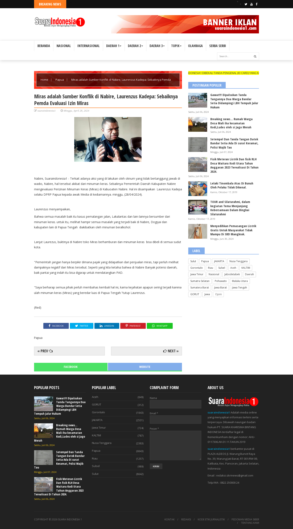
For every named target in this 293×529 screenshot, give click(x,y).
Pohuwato (221, 281)
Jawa (207, 294)
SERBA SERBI (217, 45)
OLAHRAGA (195, 45)
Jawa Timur (196, 274)
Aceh (233, 268)
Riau (210, 268)
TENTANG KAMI (250, 522)
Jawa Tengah (239, 287)
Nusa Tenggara (238, 261)
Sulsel (221, 268)
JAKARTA (219, 261)
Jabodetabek (232, 274)
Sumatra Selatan (199, 281)
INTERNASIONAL (88, 45)
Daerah (249, 274)
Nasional (214, 274)
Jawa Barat (220, 287)
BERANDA (43, 45)
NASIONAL (64, 45)
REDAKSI (186, 519)
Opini (218, 294)
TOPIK (176, 45)
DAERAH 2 (135, 45)
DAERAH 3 (157, 45)
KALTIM (245, 268)
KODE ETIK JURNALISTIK (211, 519)
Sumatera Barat (199, 287)
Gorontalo (196, 268)
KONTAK (169, 519)
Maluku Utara (240, 281)
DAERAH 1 (113, 45)
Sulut (193, 261)
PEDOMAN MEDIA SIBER (245, 519)
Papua (60, 80)
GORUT (194, 294)
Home (45, 80)
